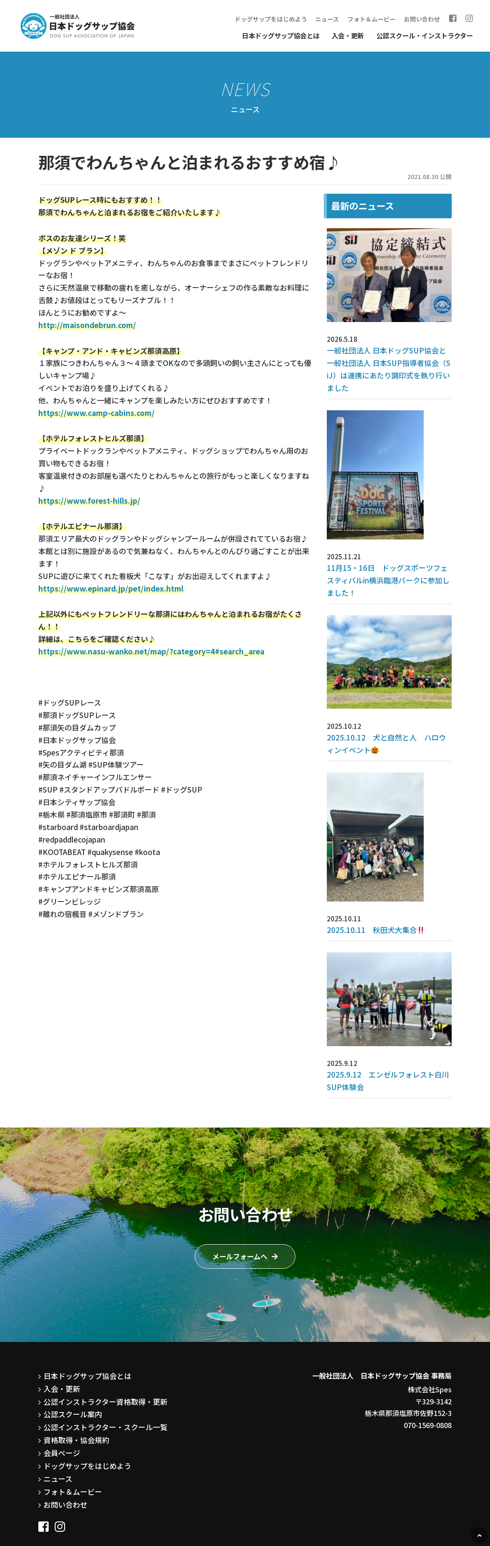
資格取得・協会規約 (74, 1394)
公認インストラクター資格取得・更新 (101, 1358)
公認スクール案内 (71, 1370)
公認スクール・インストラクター (424, 34)
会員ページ (60, 1407)
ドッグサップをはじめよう (286, 19)
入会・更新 (348, 34)
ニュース (339, 19)
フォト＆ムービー (381, 19)
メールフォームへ (239, 1214)
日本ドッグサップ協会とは (280, 34)
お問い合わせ (428, 19)
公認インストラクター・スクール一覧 (101, 1382)
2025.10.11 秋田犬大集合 (370, 892)
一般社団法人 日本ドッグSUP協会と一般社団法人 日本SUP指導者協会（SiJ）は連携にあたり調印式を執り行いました (389, 360)
